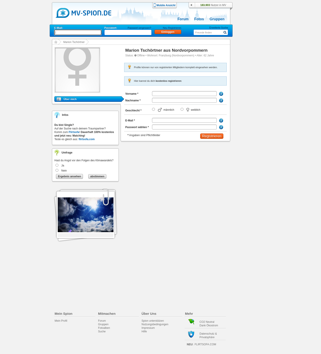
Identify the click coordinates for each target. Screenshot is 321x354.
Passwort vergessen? (139, 28)
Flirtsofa (74, 132)
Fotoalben (104, 327)
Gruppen (217, 19)
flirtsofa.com (87, 139)
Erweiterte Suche (218, 27)
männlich (168, 109)
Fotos (199, 19)
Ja (62, 165)
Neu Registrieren (172, 28)
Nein (64, 170)
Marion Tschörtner (74, 42)
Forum (183, 19)
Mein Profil (61, 320)
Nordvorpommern (190, 50)
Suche (102, 331)
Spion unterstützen (153, 320)
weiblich (195, 109)
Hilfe (144, 331)
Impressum (148, 327)
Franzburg (165, 55)
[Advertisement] (255, 127)
